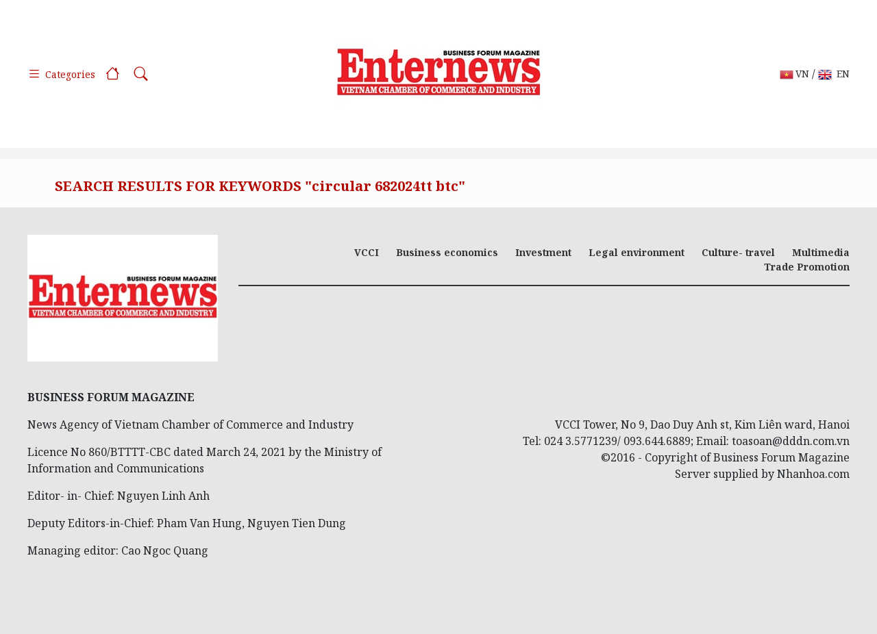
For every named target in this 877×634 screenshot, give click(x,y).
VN (794, 74)
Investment (543, 252)
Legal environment (636, 252)
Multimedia (821, 252)
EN (834, 74)
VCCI (366, 252)
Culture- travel (738, 252)
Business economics (447, 252)
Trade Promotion (807, 266)
